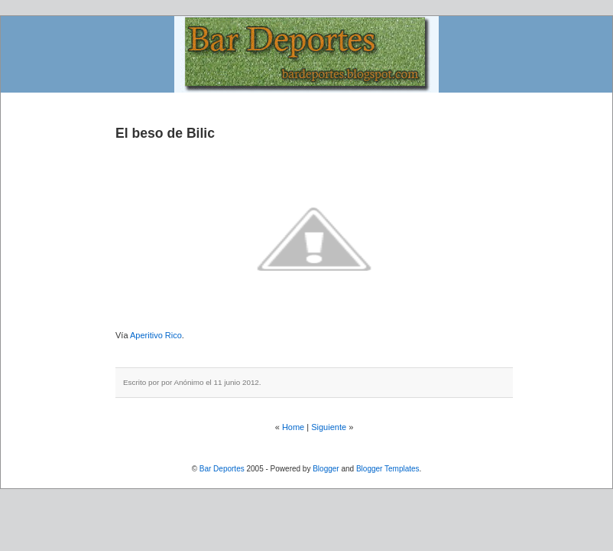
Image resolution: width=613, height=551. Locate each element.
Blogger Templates (388, 469)
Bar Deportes (222, 469)
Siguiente (328, 427)
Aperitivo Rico (156, 335)
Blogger (326, 469)
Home (293, 427)
